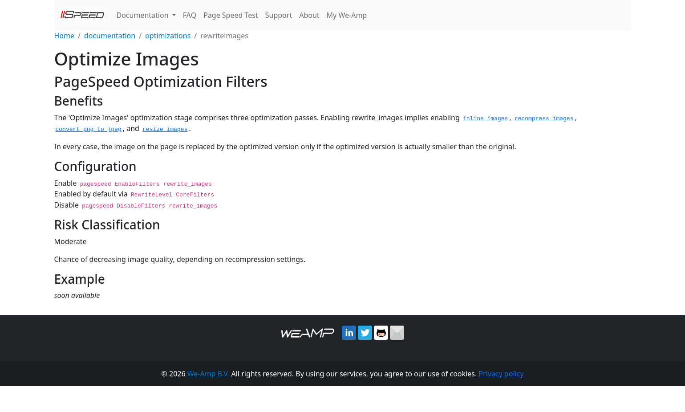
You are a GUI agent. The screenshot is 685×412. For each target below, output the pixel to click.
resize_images (164, 129)
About (309, 15)
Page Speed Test (230, 15)
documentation (109, 36)
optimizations (168, 36)
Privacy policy (500, 373)
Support (278, 15)
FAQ (189, 15)
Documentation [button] (143, 15)
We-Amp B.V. (208, 373)
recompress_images (544, 118)
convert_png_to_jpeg (89, 129)
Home (64, 36)
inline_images (485, 118)
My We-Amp (347, 15)
